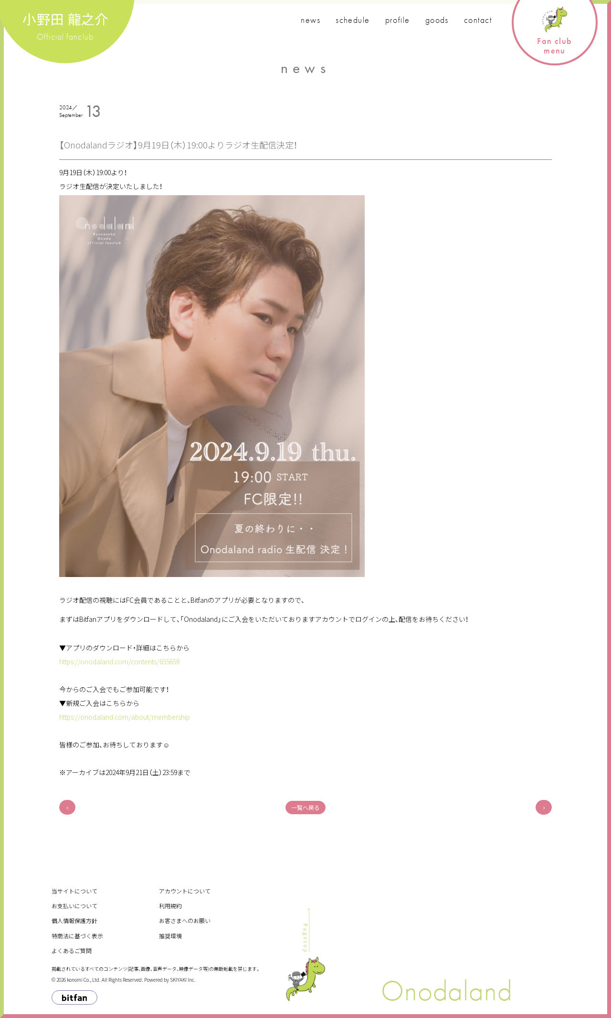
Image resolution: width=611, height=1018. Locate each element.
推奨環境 (170, 936)
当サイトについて (74, 891)
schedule (353, 19)
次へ (544, 807)
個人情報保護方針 (74, 920)
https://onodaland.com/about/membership (124, 717)
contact (478, 19)
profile (397, 19)
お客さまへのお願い (185, 920)
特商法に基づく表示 (77, 936)
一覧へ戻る (305, 807)
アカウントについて (185, 891)
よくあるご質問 (72, 950)
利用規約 (170, 906)
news (310, 19)
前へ (67, 807)
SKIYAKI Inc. (183, 979)
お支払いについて (74, 906)
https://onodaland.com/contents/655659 (119, 661)
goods (437, 19)
